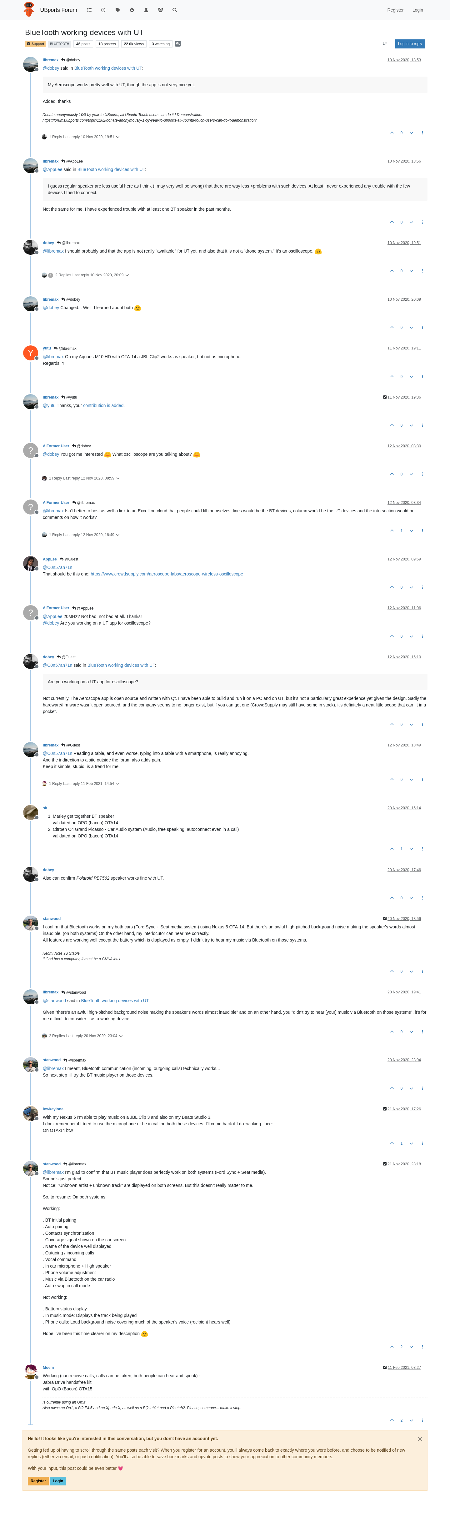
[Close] (420, 1438)
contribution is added (103, 405)
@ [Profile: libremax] (53, 251)
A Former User (56, 446)
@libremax (68, 243)
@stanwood (73, 992)
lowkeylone (53, 1109)
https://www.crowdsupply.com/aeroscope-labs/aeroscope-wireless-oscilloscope (167, 573)
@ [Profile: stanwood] (54, 1000)
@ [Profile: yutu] (49, 405)
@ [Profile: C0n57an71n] (57, 567)
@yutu (69, 397)
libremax (50, 60)
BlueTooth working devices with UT (108, 68)
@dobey (70, 60)
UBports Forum (59, 10)
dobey (48, 243)
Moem (48, 1367)
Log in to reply (410, 44)
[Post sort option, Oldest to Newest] (385, 43)
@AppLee (72, 161)
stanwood (52, 919)
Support (35, 44)
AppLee (50, 559)
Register (38, 1481)
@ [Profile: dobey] (51, 68)
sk (45, 808)
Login (58, 1481)
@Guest (69, 559)
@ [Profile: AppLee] (52, 169)
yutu (47, 348)
